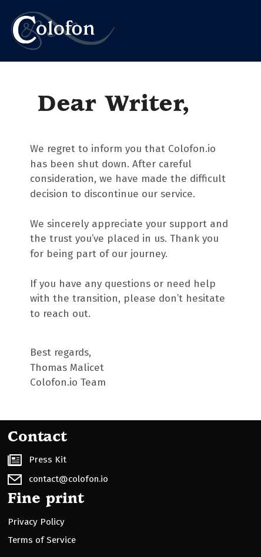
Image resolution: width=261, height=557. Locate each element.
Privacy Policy (36, 522)
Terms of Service (42, 540)
